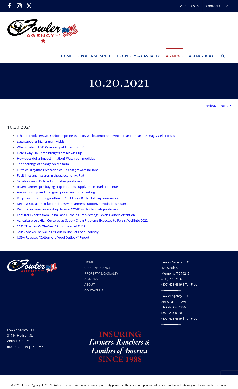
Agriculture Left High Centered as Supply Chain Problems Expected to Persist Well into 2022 (82, 220)
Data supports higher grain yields (40, 141)
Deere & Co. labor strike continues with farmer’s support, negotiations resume (72, 203)
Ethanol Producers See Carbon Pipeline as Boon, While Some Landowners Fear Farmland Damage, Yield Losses (96, 136)
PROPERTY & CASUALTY (101, 273)
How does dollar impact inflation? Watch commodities (56, 158)
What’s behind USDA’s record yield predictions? (50, 147)
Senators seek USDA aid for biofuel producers (49, 181)
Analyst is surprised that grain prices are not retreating (56, 192)
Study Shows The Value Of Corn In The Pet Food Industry (58, 232)
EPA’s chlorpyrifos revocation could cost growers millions (57, 170)
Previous (210, 105)
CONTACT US (93, 290)
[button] (223, 55)
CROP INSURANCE (97, 267)
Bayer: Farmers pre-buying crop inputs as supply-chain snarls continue (67, 186)
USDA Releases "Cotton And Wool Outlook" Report (53, 237)
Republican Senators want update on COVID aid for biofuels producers (67, 209)
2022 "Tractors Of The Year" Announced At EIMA (51, 226)
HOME (89, 262)
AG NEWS (91, 279)
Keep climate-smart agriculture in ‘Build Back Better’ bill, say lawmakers (67, 198)
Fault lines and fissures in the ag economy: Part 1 (52, 175)
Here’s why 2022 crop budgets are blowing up (49, 153)
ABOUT (89, 284)
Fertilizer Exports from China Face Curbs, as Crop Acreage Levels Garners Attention (76, 215)
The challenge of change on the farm (43, 164)
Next (224, 105)
